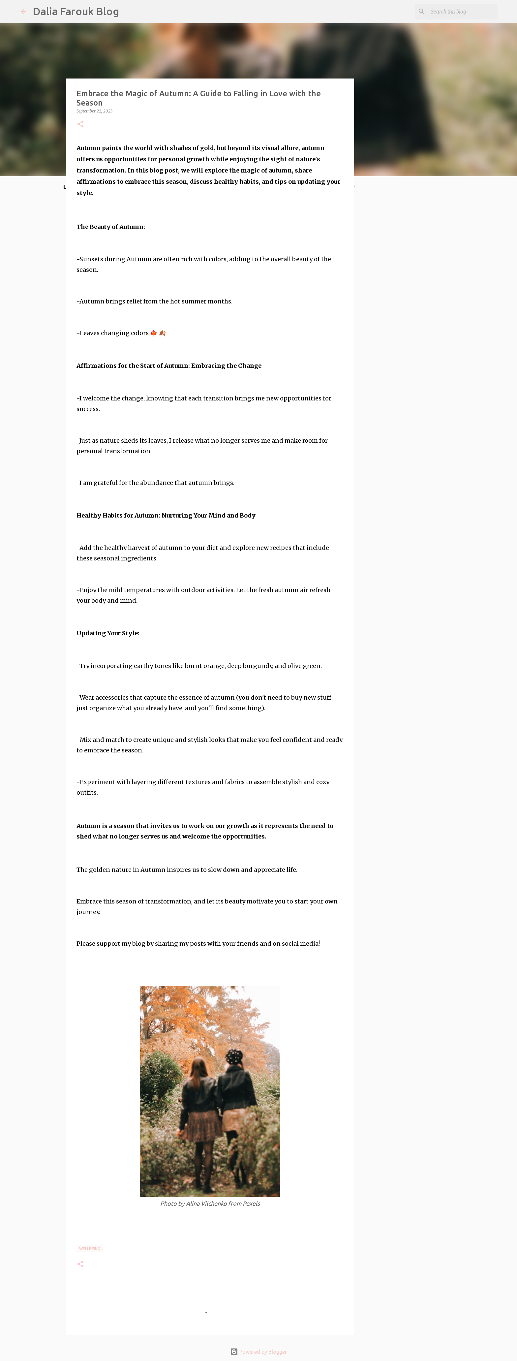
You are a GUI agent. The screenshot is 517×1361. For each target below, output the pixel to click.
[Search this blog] (463, 11)
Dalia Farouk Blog (76, 11)
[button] (80, 124)
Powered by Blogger (258, 1352)
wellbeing (89, 1249)
